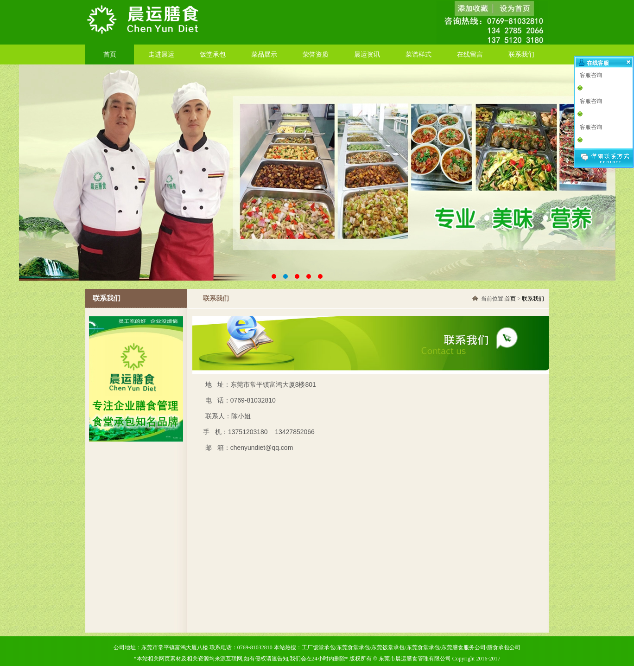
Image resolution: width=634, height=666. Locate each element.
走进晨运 (161, 54)
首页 (109, 54)
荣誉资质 (316, 54)
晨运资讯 (367, 54)
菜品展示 (264, 54)
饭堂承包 (213, 54)
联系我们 (521, 54)
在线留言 (470, 54)
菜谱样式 (418, 54)
